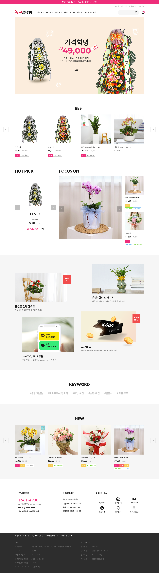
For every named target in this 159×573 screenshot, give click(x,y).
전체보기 (40, 12)
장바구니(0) (132, 6)
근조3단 (18, 147)
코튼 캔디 (128, 233)
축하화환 (49, 12)
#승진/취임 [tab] (94, 393)
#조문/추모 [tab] (122, 393)
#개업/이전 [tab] (78, 393)
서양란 (79, 12)
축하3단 (51, 147)
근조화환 (58, 12)
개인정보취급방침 (37, 536)
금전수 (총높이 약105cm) (90, 147)
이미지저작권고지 (66, 536)
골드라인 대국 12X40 (133, 197)
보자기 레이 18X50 (121, 457)
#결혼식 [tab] (108, 393)
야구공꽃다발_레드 (88, 457)
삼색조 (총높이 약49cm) (123, 147)
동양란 (72, 12)
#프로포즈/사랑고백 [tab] (58, 393)
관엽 (66, 12)
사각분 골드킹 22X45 (23, 457)
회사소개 (18, 536)
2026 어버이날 (90, 12)
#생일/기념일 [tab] (36, 393)
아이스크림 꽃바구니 (55, 457)
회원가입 (124, 6)
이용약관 (26, 536)
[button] (17, 207)
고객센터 (141, 6)
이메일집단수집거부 (51, 536)
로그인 (117, 6)
